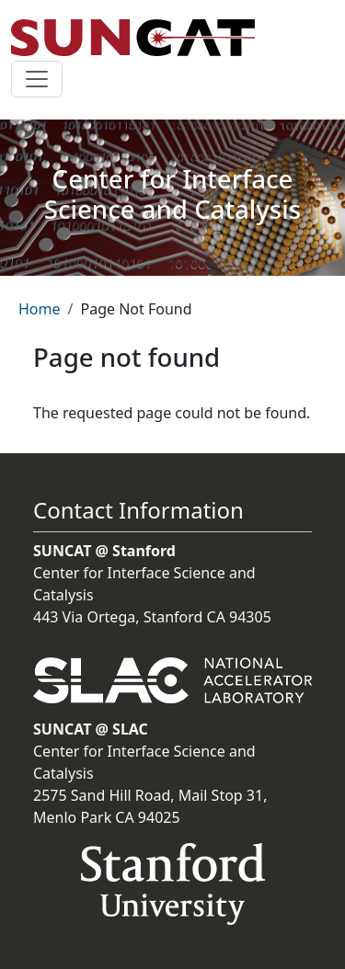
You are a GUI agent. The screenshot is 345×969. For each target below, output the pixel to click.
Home (39, 309)
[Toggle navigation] (37, 79)
